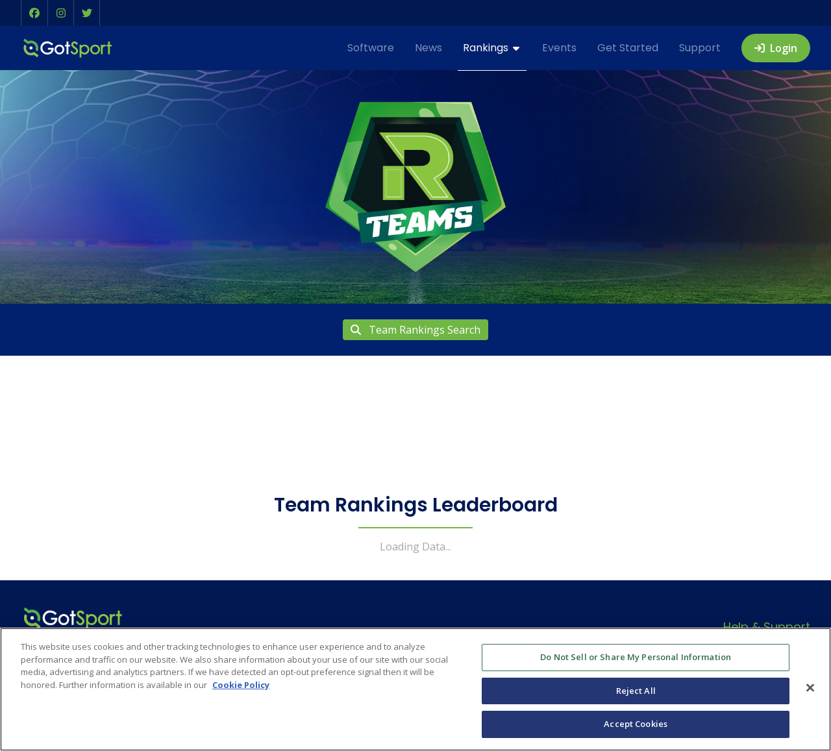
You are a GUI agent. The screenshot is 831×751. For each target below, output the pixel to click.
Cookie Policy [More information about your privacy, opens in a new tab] (240, 685)
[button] (34, 13)
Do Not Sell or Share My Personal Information (635, 657)
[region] (415, 689)
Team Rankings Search (415, 330)
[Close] (810, 688)
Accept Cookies (635, 724)
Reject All (636, 690)
